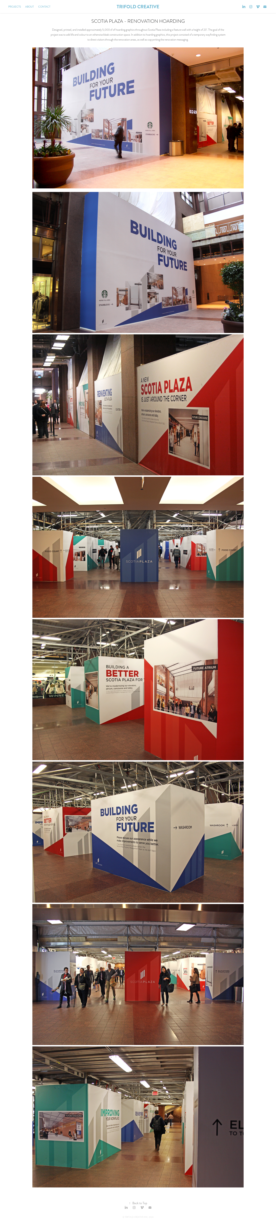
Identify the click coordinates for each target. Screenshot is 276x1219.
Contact (44, 7)
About (29, 7)
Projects (14, 7)
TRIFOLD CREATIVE (138, 6)
